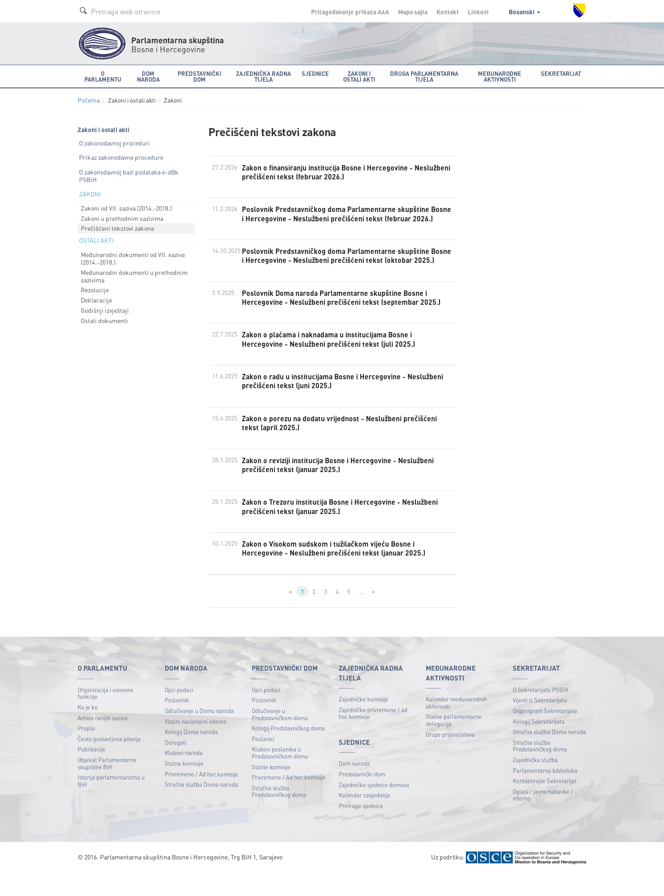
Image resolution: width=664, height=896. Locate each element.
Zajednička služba (535, 782)
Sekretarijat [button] (561, 73)
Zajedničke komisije (363, 722)
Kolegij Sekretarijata (538, 743)
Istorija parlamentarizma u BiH (111, 803)
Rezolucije (95, 290)
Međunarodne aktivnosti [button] (499, 76)
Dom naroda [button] (148, 76)
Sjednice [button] (315, 73)
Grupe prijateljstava (450, 756)
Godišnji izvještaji (105, 310)
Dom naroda (354, 786)
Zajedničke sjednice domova (374, 807)
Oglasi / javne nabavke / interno (543, 817)
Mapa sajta (412, 12)
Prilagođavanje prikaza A (350, 12)
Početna (89, 100)
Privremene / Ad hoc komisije (201, 796)
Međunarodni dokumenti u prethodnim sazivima (134, 276)
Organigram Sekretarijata (545, 733)
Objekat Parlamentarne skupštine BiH (107, 785)
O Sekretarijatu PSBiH (541, 712)
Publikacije (91, 772)
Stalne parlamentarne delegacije (453, 742)
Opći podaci (179, 712)
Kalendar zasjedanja (364, 817)
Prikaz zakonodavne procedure (121, 157)
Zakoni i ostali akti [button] (359, 76)
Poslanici (263, 761)
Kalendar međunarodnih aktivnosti (456, 725)
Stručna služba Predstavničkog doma (279, 813)
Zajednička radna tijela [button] (263, 76)
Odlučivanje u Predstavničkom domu (280, 736)
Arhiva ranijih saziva (103, 740)
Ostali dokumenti (104, 320)
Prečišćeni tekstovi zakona (117, 228)
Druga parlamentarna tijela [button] (424, 76)
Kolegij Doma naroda (191, 754)
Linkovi (478, 12)
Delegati (175, 764)
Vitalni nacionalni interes (195, 743)
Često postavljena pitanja (109, 761)
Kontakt (447, 12)
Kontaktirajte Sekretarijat (545, 803)
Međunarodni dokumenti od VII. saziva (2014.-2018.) (133, 258)
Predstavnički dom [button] (199, 76)
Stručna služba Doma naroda (201, 807)
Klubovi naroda (184, 775)
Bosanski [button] (524, 12)
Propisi (86, 751)
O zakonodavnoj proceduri (114, 143)
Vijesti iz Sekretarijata (540, 722)
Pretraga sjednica (361, 828)
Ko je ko (88, 729)
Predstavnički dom (362, 796)
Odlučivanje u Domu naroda (199, 733)
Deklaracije (96, 300)
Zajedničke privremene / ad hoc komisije (373, 735)
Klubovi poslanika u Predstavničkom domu (280, 775)
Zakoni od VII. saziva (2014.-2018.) (126, 208)
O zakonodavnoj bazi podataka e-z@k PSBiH (128, 175)
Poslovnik (177, 722)
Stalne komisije (184, 785)
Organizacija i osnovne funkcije (105, 715)
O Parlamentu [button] (102, 76)
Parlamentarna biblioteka (545, 792)
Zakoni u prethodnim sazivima (122, 218)
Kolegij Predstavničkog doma (288, 751)
